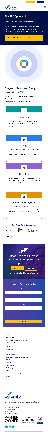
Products (7, 327)
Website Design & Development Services (16, 345)
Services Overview (10, 342)
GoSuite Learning (10, 358)
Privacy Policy (8, 429)
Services (7, 339)
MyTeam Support (30, 1)
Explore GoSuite (31, 261)
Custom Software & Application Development (17, 350)
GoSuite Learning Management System (15, 335)
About (7, 372)
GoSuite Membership (11, 355)
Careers (8, 375)
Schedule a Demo (17, 261)
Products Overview (10, 330)
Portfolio (7, 352)
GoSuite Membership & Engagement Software (17, 333)
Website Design (9, 360)
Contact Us (40, 1)
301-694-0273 (20, 2)
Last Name (24, 289)
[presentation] (33, 307)
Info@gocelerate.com (12, 406)
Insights (8, 369)
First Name (24, 281)
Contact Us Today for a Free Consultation (24, 38)
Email (24, 297)
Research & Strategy (11, 363)
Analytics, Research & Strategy (13, 347)
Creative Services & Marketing (13, 365)
